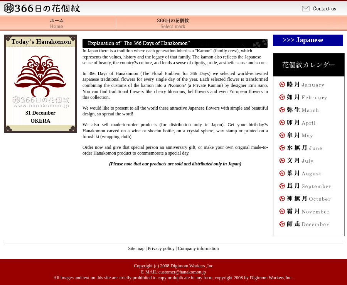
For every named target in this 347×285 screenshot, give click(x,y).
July (308, 162)
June (308, 149)
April (308, 124)
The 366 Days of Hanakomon (173, 23)
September (308, 187)
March (308, 111)
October (308, 200)
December (308, 225)
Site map (136, 248)
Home (43, 7)
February (308, 98)
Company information (198, 248)
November (308, 213)
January (308, 86)
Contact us (323, 7)
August (308, 174)
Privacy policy (162, 248)
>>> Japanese (303, 40)
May (308, 136)
